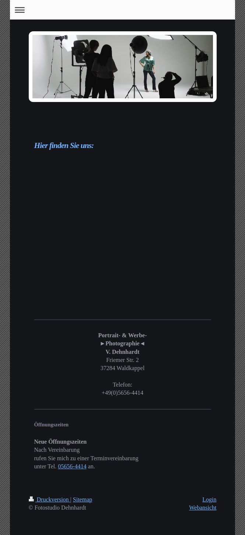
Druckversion (49, 499)
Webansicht (202, 507)
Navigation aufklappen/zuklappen (123, 10)
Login (209, 499)
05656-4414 (72, 466)
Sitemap (82, 499)
